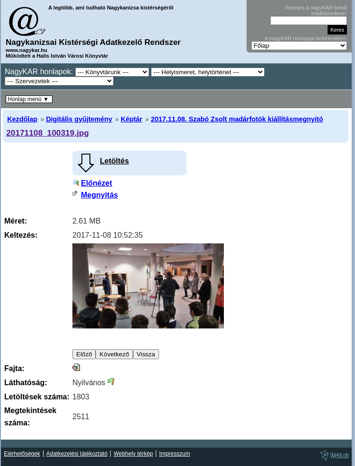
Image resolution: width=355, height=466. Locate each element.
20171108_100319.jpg (47, 133)
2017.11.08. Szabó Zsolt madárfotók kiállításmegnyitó (237, 119)
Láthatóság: (25, 383)
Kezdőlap (22, 119)
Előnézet (96, 183)
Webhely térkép (133, 453)
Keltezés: (20, 235)
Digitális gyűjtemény (79, 119)
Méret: (15, 221)
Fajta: (14, 368)
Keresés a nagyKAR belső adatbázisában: (316, 10)
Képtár (131, 119)
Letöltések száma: (37, 397)
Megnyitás (99, 195)
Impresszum (174, 453)
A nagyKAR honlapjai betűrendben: (306, 38)
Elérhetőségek (22, 453)
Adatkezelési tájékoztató (76, 453)
